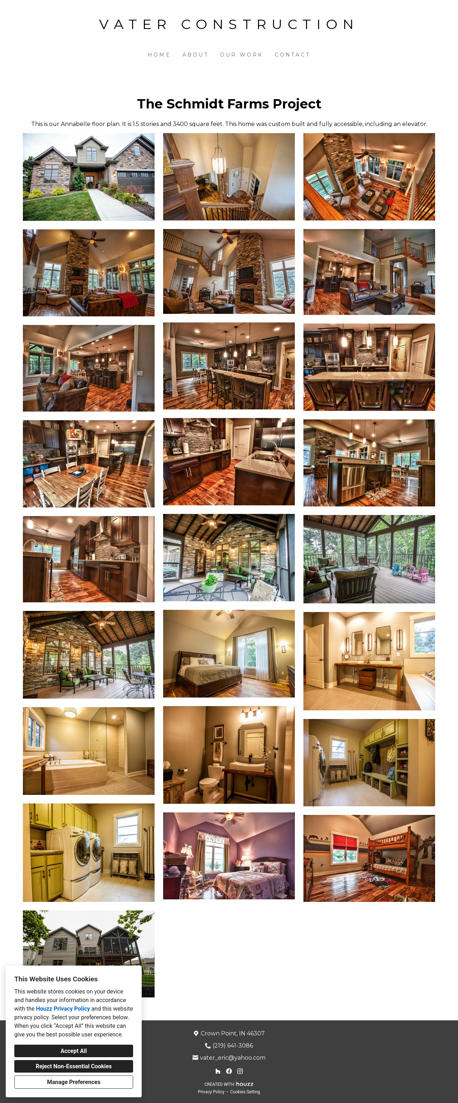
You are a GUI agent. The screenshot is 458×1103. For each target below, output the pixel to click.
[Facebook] (228, 1071)
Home (159, 55)
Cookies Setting (245, 1091)
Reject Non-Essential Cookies (74, 1066)
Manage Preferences (73, 1082)
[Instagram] (239, 1071)
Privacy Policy (211, 1091)
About (195, 55)
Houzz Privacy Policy (63, 1008)
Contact (292, 55)
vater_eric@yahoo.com (232, 1057)
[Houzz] (218, 1071)
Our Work (241, 55)
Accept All (73, 1051)
